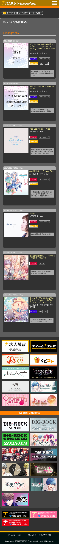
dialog (31, 213)
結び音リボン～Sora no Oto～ (42, 171)
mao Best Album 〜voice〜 (40, 129)
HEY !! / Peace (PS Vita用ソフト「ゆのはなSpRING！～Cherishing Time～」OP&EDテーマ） (42, 47)
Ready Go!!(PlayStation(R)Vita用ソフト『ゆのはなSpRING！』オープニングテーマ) (42, 300)
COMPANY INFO (45, 535)
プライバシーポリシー (15, 535)
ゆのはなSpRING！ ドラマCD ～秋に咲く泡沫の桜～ (42, 257)
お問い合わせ (31, 535)
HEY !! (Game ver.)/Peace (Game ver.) (42, 88)
